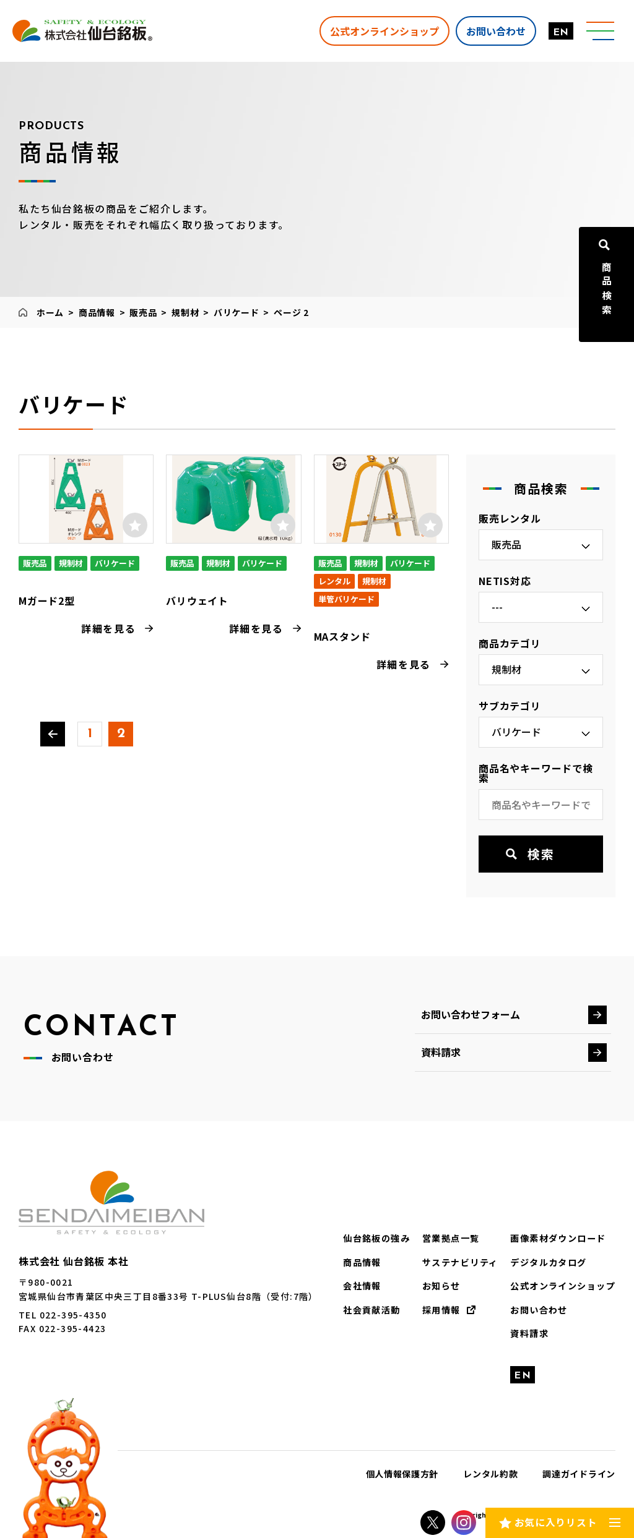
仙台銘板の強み (377, 1238)
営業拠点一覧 (450, 1238)
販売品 (143, 312)
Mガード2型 (47, 600)
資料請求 (441, 1052)
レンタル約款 (490, 1474)
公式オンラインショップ (383, 30)
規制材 (185, 312)
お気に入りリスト (555, 1522)
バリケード (236, 312)
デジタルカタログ (549, 1262)
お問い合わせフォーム (470, 1014)
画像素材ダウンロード (558, 1238)
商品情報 (97, 312)
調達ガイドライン (578, 1474)
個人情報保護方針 (402, 1474)
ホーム (50, 312)
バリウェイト (197, 600)
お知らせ (441, 1286)
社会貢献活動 (372, 1309)
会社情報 (363, 1286)
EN (560, 33)
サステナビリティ (460, 1262)
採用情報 (441, 1309)
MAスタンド (342, 636)
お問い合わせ (494, 30)
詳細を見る (108, 628)
